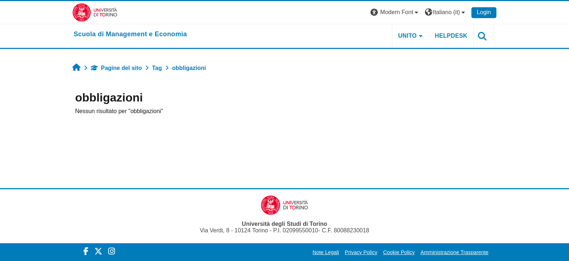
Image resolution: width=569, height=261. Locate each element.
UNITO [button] (407, 36)
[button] (395, 12)
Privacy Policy (361, 252)
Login (484, 12)
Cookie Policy (399, 252)
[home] (130, 34)
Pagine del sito (116, 68)
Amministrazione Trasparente (454, 252)
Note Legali (325, 252)
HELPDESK (451, 36)
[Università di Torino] (95, 12)
